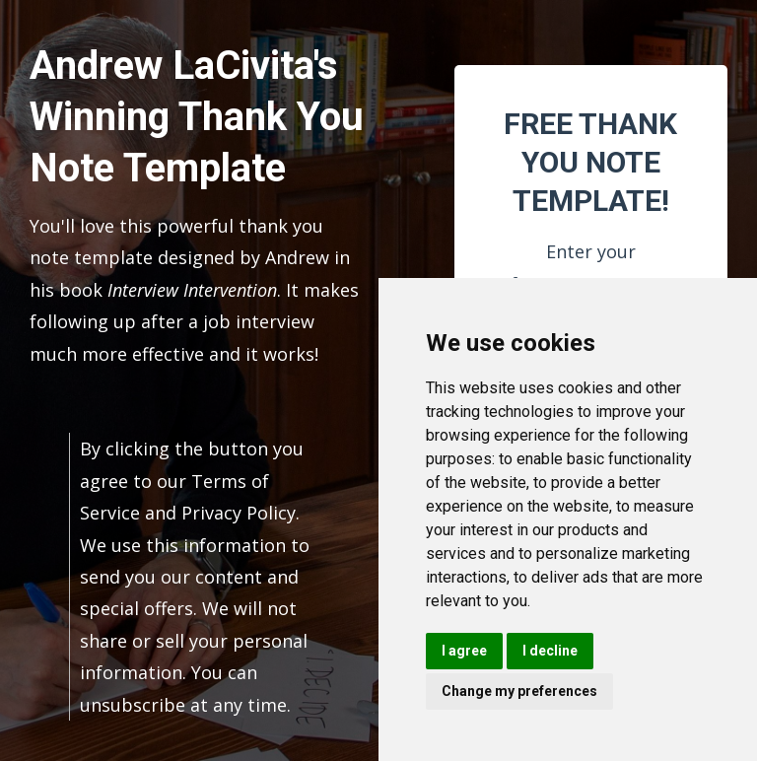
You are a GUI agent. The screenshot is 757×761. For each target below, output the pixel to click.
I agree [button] (464, 650)
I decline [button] (550, 650)
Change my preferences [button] (519, 691)
